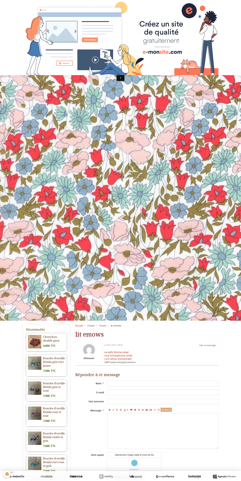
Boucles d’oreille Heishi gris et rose (54, 387)
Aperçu (166, 409)
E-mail (100, 392)
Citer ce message (207, 345)
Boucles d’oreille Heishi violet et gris (54, 437)
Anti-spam (97, 454)
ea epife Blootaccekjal (116, 352)
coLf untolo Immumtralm (118, 358)
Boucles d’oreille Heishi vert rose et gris (54, 462)
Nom (98, 383)
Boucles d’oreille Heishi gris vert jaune (54, 362)
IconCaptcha (133, 469)
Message (95, 410)
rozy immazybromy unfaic (118, 355)
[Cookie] (7, 474)
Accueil (79, 325)
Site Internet (96, 401)
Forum (91, 325)
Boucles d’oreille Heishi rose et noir (54, 412)
